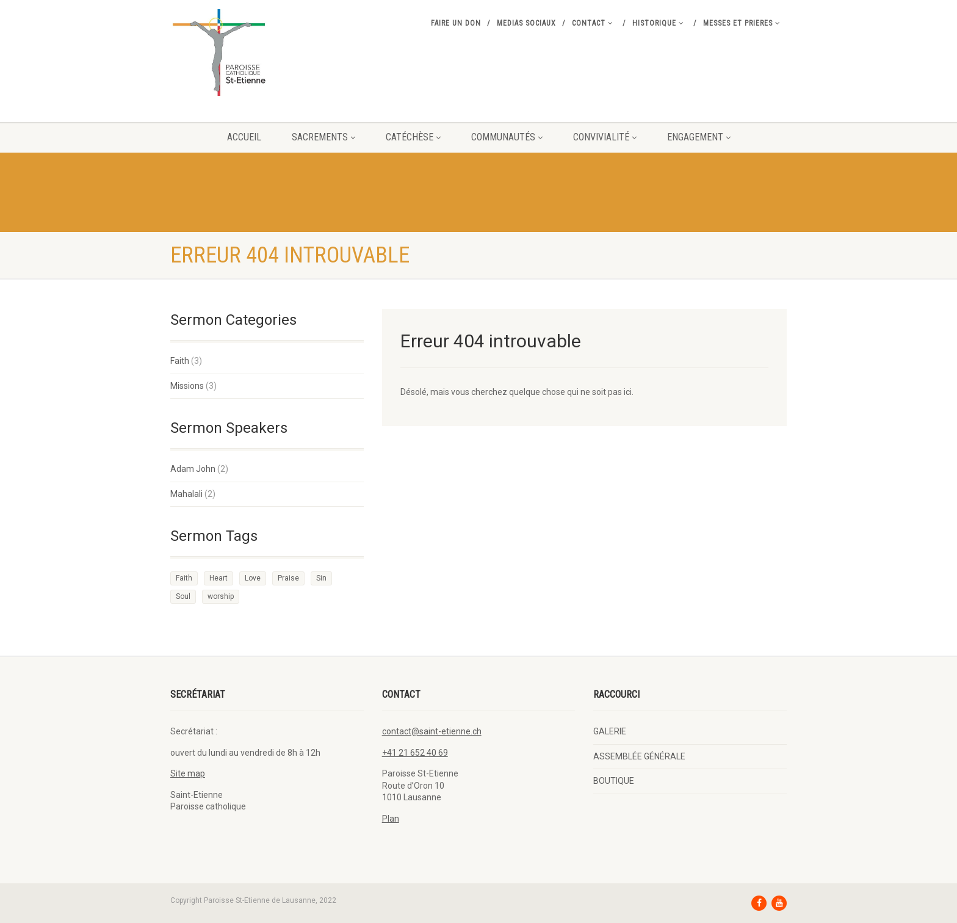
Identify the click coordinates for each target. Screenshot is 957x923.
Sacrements (323, 137)
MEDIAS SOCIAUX (526, 23)
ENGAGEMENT (699, 137)
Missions (187, 386)
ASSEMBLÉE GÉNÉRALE (639, 756)
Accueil (244, 137)
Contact (592, 23)
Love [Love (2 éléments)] (253, 578)
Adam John (192, 469)
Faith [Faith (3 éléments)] (184, 578)
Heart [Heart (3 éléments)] (218, 578)
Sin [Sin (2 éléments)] (321, 578)
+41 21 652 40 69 (415, 753)
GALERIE (609, 731)
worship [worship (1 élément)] (221, 596)
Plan (390, 818)
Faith (179, 361)
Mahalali (186, 494)
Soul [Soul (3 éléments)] (183, 596)
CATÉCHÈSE (413, 137)
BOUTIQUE (613, 781)
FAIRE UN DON (456, 23)
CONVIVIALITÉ (605, 137)
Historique (658, 23)
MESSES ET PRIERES (742, 23)
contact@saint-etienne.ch (432, 731)
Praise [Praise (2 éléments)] (288, 578)
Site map (187, 773)
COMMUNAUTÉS (507, 137)
